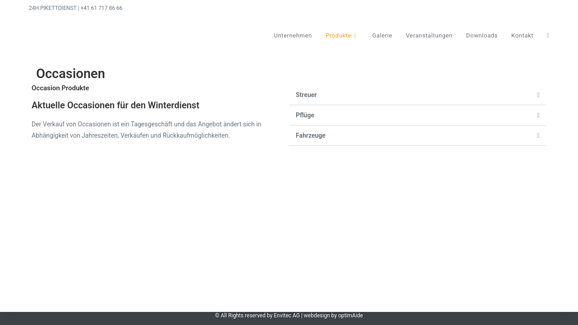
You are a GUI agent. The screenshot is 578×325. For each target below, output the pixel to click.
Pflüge (305, 115)
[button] (417, 95)
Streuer (306, 94)
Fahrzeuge (311, 135)
